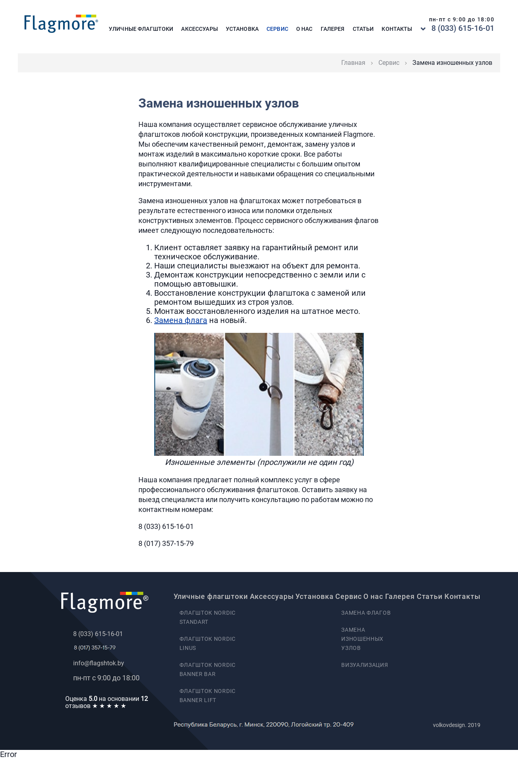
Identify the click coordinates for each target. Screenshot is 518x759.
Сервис (277, 29)
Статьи (363, 29)
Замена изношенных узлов (362, 639)
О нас (304, 29)
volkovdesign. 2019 (456, 725)
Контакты (397, 29)
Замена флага (180, 320)
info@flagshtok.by (98, 663)
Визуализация (364, 665)
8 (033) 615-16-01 (462, 28)
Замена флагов (366, 613)
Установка (242, 29)
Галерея (333, 29)
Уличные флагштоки (141, 29)
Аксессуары (199, 29)
